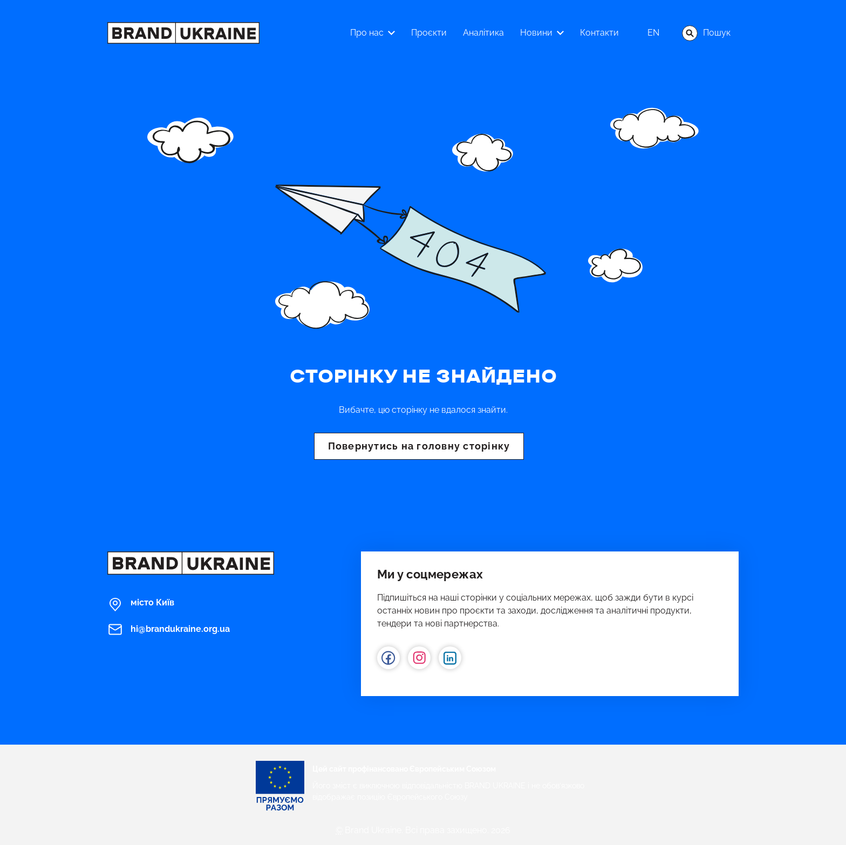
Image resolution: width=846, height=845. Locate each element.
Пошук (706, 33)
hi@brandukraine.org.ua (168, 629)
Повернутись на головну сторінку (419, 446)
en (653, 33)
